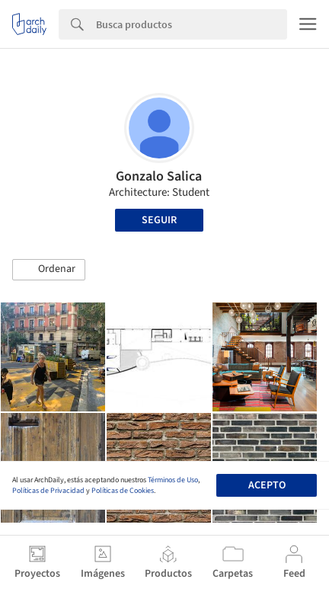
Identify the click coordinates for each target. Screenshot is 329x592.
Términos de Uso (173, 480)
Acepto (267, 485)
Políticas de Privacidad (48, 490)
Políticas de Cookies (122, 490)
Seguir (159, 220)
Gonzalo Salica (159, 176)
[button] (48, 269)
